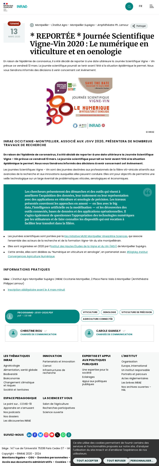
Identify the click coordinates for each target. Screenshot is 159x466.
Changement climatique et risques (19, 384)
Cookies (60, 462)
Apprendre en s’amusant (19, 408)
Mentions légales (13, 457)
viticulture (90, 312)
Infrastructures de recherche (54, 371)
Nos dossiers (11, 416)
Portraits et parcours (134, 374)
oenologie (109, 312)
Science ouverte (53, 412)
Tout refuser (116, 460)
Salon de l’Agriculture (56, 404)
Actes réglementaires (135, 378)
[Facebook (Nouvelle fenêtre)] (34, 434)
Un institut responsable (136, 370)
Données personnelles (52, 457)
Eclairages (88, 377)
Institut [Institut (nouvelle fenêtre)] (55, 246)
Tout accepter (87, 460)
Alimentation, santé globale (20, 370)
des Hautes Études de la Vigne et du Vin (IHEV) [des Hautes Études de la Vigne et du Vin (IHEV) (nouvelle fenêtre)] (88, 246)
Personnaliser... (142, 460)
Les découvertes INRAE (17, 420)
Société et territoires (16, 389)
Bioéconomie (12, 378)
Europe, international (134, 366)
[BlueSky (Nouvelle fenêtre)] (40, 434)
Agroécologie (12, 365)
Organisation (129, 361)
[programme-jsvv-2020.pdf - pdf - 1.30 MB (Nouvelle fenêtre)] (42, 316)
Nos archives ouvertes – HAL (136, 388)
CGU (31, 457)
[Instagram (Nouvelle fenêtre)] (46, 434)
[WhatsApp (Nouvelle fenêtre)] (63, 434)
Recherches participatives (59, 408)
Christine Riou (33, 331)
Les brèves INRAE (131, 382)
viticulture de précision (137, 312)
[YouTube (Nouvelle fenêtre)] (51, 434)
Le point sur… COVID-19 (18, 404)
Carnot (47, 366)
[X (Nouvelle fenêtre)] (57, 434)
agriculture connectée (98, 318)
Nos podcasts (12, 412)
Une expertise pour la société (95, 371)
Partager (139, 25)
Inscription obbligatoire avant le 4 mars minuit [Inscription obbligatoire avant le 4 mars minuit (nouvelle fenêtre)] (36, 289)
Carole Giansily (111, 331)
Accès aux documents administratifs (27, 462)
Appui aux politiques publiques (94, 382)
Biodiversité (11, 374)
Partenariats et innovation (59, 361)
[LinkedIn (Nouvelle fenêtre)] (29, 434)
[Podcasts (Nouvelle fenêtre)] (68, 434)
